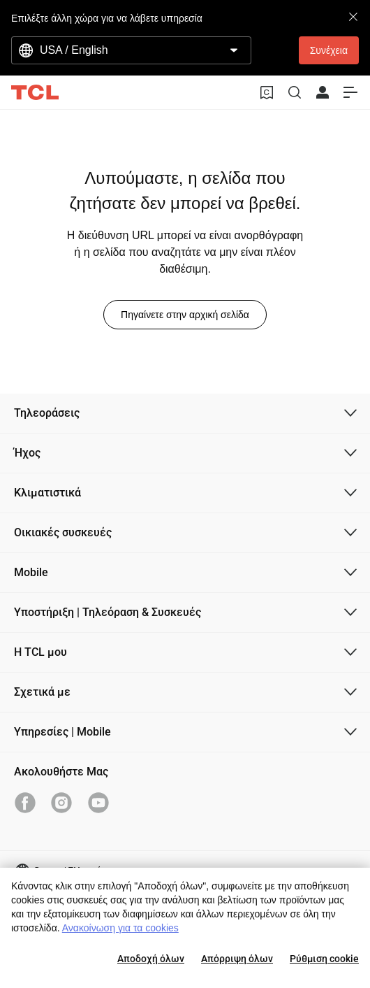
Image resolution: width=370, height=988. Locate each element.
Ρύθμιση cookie (324, 958)
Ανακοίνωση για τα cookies (120, 927)
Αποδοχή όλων (150, 958)
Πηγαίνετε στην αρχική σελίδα (185, 314)
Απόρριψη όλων (237, 958)
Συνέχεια (329, 50)
